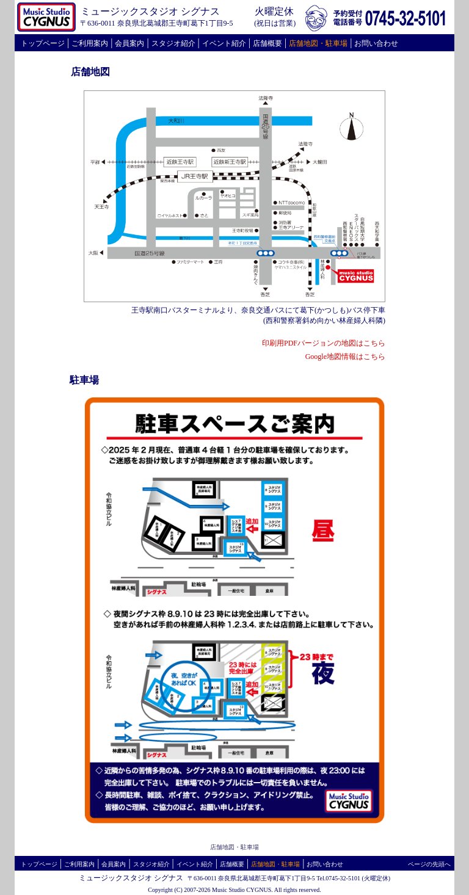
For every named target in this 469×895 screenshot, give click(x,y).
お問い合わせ (376, 43)
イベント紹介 (224, 43)
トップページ (43, 43)
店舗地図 (303, 43)
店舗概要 (267, 43)
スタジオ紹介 (173, 43)
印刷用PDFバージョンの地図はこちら (323, 343)
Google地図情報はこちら (345, 356)
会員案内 (129, 43)
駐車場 (336, 43)
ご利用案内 (89, 43)
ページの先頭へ (429, 864)
